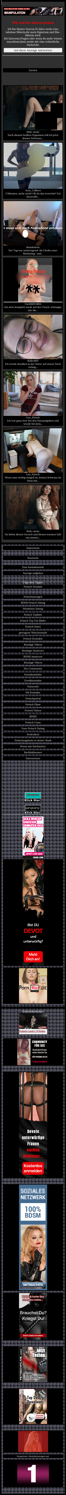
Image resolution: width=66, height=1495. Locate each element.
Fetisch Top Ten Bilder (33, 620)
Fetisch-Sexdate (33, 586)
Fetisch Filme (33, 704)
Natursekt (33, 686)
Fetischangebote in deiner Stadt (33, 740)
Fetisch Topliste (33, 614)
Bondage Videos (33, 644)
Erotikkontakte (33, 680)
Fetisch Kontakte (33, 638)
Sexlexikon (33, 734)
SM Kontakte (33, 692)
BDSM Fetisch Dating (33, 602)
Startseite (33, 558)
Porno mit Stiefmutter (33, 746)
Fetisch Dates (33, 626)
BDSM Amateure (33, 656)
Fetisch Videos (33, 710)
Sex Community (33, 668)
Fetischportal (33, 698)
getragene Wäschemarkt (33, 632)
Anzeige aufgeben (33, 573)
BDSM (32, 716)
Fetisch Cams (33, 722)
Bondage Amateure (33, 650)
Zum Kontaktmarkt (33, 567)
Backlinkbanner (33, 752)
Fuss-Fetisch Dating (32, 728)
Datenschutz (33, 758)
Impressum (33, 548)
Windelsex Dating (33, 608)
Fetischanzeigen (33, 596)
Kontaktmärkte (33, 674)
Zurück (33, 70)
